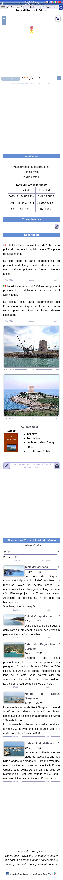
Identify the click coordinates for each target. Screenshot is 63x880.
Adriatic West (31, 171)
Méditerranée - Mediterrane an (31, 166)
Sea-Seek (31, 1)
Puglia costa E (31, 176)
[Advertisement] (31, 117)
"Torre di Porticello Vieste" (31, 465)
